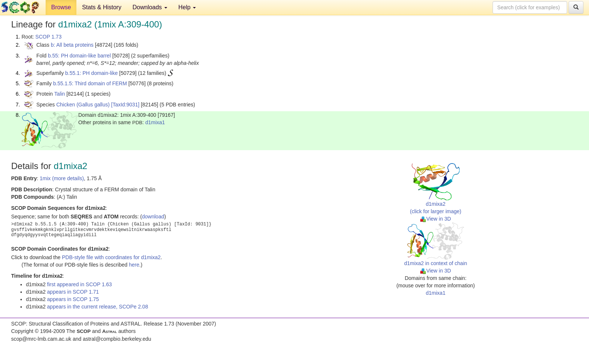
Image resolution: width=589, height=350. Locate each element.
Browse (61, 7)
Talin (59, 94)
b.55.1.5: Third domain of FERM (90, 83)
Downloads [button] (149, 7)
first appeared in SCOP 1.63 (79, 284)
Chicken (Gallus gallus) (83, 105)
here (134, 265)
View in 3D (435, 219)
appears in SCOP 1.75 (73, 299)
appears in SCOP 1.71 (73, 292)
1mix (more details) (62, 178)
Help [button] (187, 7)
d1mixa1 (155, 122)
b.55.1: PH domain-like (91, 73)
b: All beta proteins (72, 45)
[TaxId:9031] (125, 105)
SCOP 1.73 (48, 37)
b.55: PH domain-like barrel (79, 56)
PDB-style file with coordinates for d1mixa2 (111, 257)
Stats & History (101, 7)
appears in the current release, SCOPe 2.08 (97, 307)
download (153, 216)
